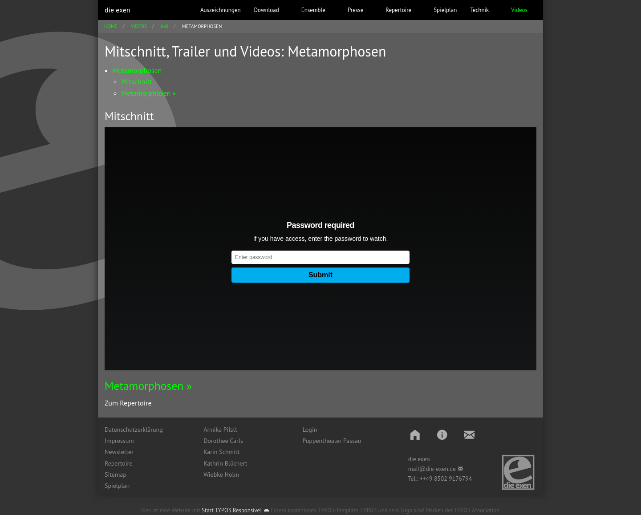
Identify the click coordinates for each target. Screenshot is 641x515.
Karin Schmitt (221, 452)
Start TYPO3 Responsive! (232, 510)
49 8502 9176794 (449, 478)
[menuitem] (147, 429)
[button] (415, 435)
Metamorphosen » (148, 385)
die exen (117, 9)
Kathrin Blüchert (225, 463)
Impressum (119, 441)
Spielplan (117, 486)
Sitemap (115, 474)
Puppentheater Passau (331, 441)
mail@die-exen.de (432, 469)
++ (423, 478)
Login (309, 430)
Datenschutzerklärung (134, 430)
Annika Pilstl (220, 430)
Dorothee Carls (223, 441)
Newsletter (119, 452)
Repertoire (118, 463)
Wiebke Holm (221, 474)
